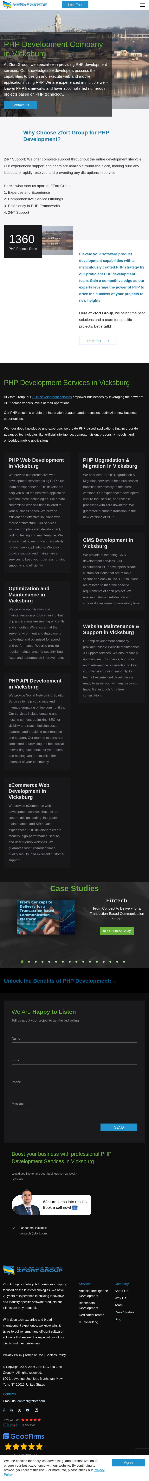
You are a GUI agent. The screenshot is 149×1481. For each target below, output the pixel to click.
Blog (118, 1319)
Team (119, 1305)
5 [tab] (49, 962)
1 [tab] (22, 962)
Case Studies (124, 1312)
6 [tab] (56, 962)
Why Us (120, 1298)
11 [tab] (90, 962)
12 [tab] (97, 962)
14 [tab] (110, 962)
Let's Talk (75, 5)
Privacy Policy (12, 1355)
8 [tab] (70, 962)
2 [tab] (29, 962)
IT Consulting (88, 1322)
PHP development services (52, 397)
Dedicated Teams (91, 1315)
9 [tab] (76, 962)
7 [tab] (63, 962)
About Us (121, 1291)
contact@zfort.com (33, 1233)
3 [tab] (36, 962)
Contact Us (20, 105)
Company (122, 1284)
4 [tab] (42, 962)
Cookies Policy (56, 1355)
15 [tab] (117, 962)
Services (85, 1284)
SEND (119, 1127)
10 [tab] (83, 962)
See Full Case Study (117, 931)
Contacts (9, 1394)
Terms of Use (34, 1355)
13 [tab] (104, 962)
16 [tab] (124, 962)
